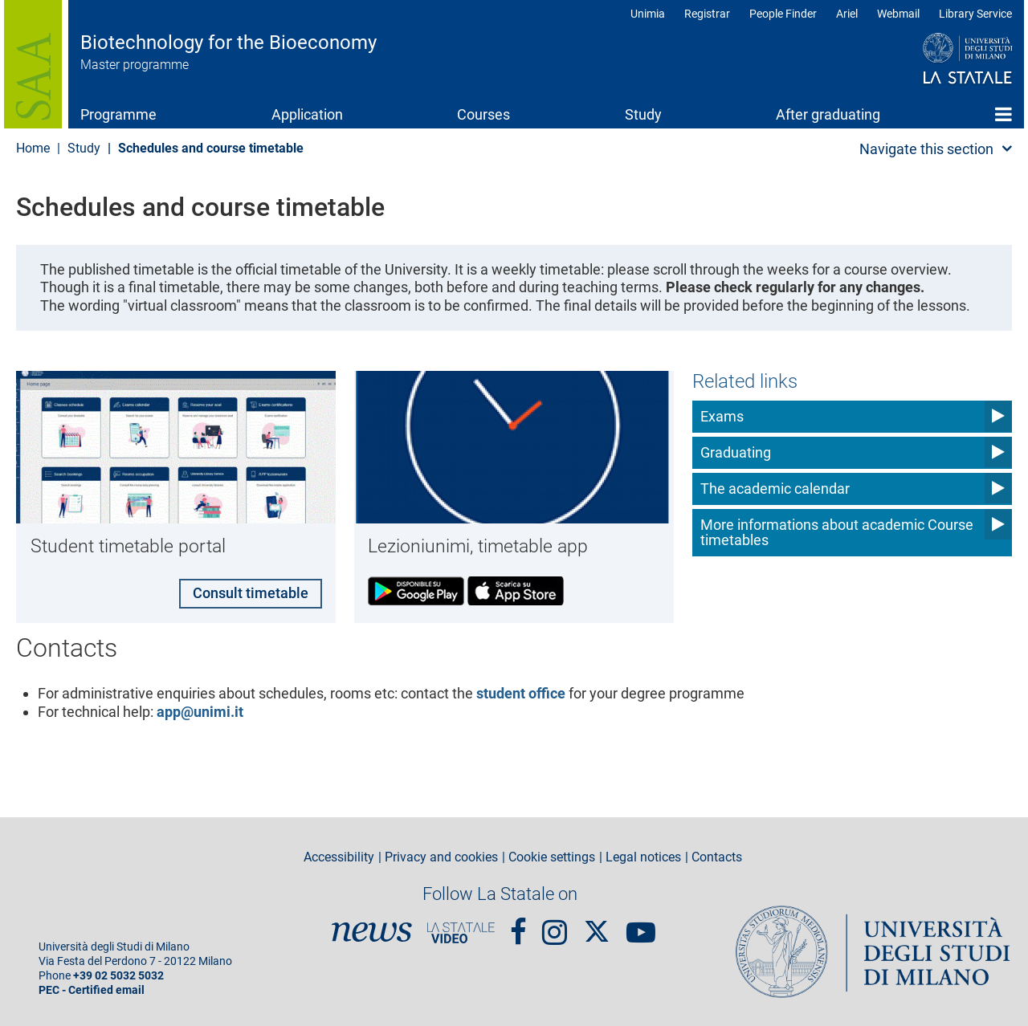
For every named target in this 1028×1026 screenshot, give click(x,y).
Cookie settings (551, 856)
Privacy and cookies (441, 856)
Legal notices (643, 856)
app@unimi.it (200, 710)
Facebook (518, 924)
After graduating (828, 114)
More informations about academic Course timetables (836, 532)
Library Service (975, 13)
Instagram (554, 924)
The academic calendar (775, 488)
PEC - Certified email (92, 989)
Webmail (898, 13)
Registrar (707, 13)
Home (1003, 114)
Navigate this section (926, 148)
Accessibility (339, 856)
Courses (483, 114)
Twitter (596, 922)
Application (307, 114)
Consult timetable (250, 592)
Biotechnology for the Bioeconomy (228, 42)
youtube (640, 924)
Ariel (847, 13)
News (372, 931)
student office (520, 692)
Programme (118, 114)
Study (643, 114)
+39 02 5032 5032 (118, 975)
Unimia (647, 13)
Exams (722, 416)
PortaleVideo (461, 931)
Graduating (735, 452)
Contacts (716, 856)
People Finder (783, 13)
